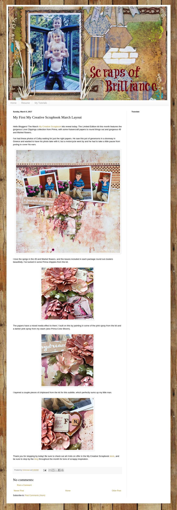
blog (36, 459)
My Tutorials (41, 103)
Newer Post (19, 491)
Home (13, 103)
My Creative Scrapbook (50, 126)
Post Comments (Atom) (35, 495)
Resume (25, 103)
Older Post (116, 491)
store (112, 456)
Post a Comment (24, 485)
